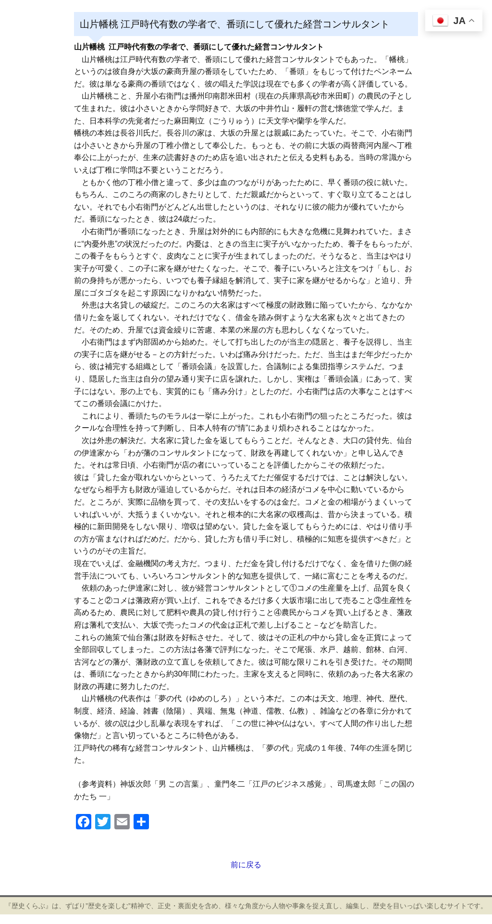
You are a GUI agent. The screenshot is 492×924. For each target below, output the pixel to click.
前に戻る (246, 865)
